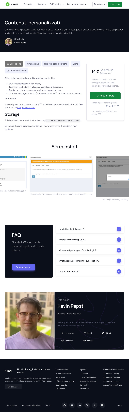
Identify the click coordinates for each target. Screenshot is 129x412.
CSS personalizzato (26, 107)
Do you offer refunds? (69, 271)
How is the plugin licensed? (71, 229)
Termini (48, 405)
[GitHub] (64, 405)
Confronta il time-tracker (113, 369)
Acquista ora (105, 95)
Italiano (98, 4)
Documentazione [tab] (16, 70)
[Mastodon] (102, 405)
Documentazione (75, 4)
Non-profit (84, 385)
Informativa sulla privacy (31, 405)
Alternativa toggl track (112, 385)
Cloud (41, 4)
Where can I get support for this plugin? (77, 250)
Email (88, 333)
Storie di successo (63, 373)
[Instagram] (87, 405)
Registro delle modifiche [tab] (55, 63)
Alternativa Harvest (111, 381)
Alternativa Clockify (111, 373)
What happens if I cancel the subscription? (79, 260)
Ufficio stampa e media (65, 381)
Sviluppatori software (88, 381)
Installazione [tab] (33, 63)
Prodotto (28, 4)
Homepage (67, 333)
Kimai (11, 4)
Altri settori (84, 388)
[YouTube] (72, 405)
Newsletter (60, 388)
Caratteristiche (62, 369)
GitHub (106, 333)
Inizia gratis (115, 4)
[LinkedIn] (79, 405)
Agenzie (83, 369)
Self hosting (55, 4)
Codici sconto (61, 385)
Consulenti (84, 373)
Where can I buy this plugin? (72, 239)
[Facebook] (95, 405)
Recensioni (60, 377)
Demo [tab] (75, 63)
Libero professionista (88, 377)
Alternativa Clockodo (111, 377)
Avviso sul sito (12, 405)
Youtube (88, 340)
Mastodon (67, 340)
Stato (120, 405)
